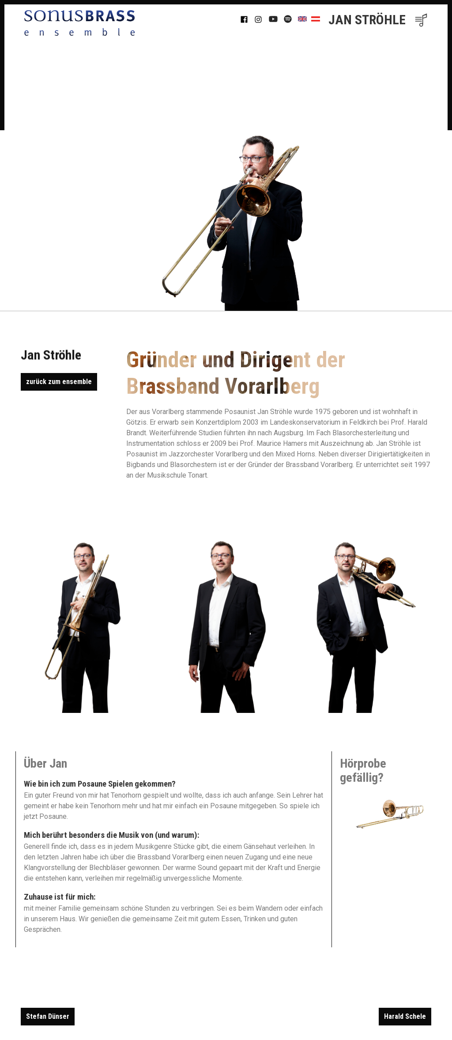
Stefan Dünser (47, 1016)
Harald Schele (405, 1016)
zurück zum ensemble (59, 381)
